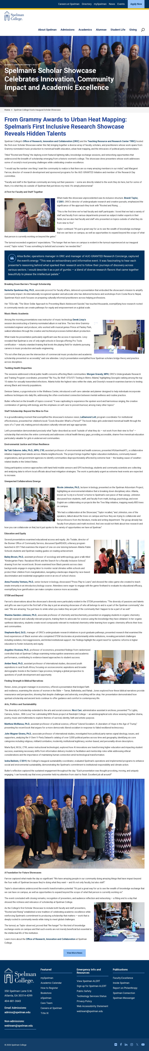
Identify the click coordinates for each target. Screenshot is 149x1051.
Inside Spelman (121, 982)
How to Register (49, 988)
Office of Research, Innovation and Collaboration (50, 939)
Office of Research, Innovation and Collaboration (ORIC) (51, 141)
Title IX (45, 1013)
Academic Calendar (51, 982)
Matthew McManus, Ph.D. (17, 724)
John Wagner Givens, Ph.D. (17, 733)
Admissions (67, 29)
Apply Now (136, 4)
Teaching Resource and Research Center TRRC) (112, 141)
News (112, 4)
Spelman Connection (124, 993)
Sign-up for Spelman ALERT (91, 986)
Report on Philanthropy (125, 988)
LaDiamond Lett (88, 417)
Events (121, 4)
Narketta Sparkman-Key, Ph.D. (19, 290)
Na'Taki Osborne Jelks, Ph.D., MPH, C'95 (24, 450)
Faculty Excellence (123, 978)
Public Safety (84, 991)
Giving (133, 29)
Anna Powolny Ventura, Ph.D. (19, 582)
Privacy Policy (84, 1001)
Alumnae (101, 29)
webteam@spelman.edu (90, 1011)
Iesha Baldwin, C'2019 (15, 761)
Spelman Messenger (124, 998)
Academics (85, 29)
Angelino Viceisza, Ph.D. (16, 650)
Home (7, 110)
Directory (87, 4)
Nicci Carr (77, 710)
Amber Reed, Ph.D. (13, 663)
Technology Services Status (91, 996)
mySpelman (100, 4)
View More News (74, 953)
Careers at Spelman (68, 4)
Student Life (118, 29)
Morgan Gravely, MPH (98, 374)
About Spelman (47, 29)
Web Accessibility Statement (92, 1006)
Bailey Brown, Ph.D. (14, 557)
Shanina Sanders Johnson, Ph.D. (20, 615)
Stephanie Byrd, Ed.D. (15, 632)
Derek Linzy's (79, 319)
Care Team (46, 1003)
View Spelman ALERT (88, 981)
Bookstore (46, 993)
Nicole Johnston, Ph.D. (68, 487)
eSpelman (46, 998)
